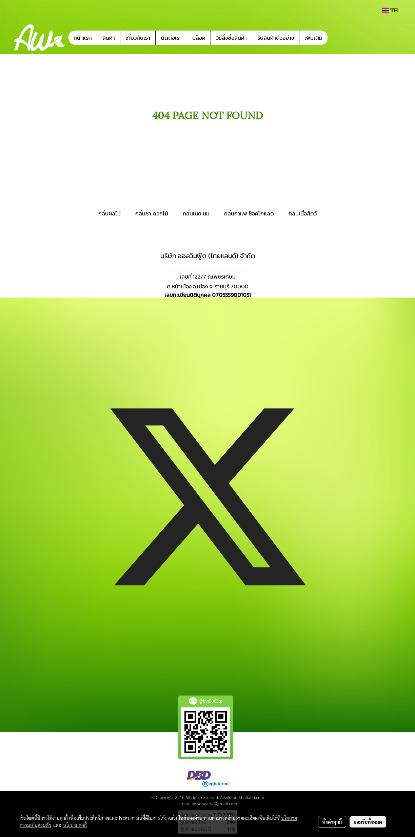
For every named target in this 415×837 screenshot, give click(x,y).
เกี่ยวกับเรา (137, 38)
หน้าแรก (83, 38)
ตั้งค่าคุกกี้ (332, 822)
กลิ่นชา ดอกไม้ (151, 213)
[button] (337, 37)
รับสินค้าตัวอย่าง (275, 38)
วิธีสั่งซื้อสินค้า (231, 38)
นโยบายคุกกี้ (75, 825)
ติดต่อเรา (171, 38)
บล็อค (198, 38)
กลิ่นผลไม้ (109, 213)
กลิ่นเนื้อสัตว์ (303, 213)
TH (390, 10)
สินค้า (108, 38)
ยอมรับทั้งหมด (368, 822)
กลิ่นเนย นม (196, 213)
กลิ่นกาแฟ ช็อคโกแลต (249, 213)
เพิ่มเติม (313, 38)
